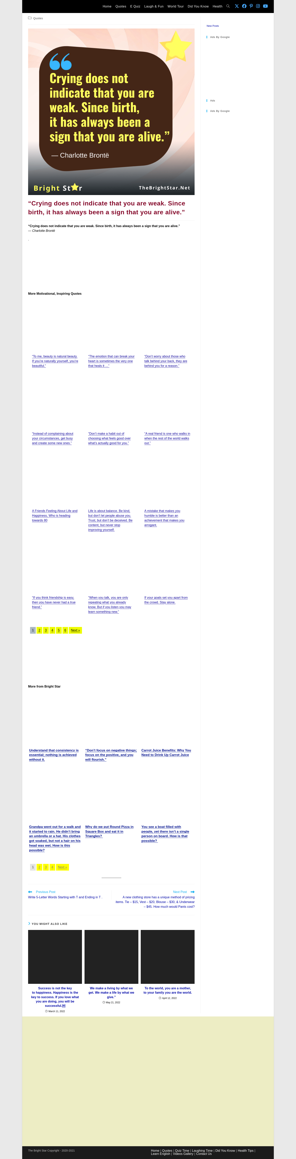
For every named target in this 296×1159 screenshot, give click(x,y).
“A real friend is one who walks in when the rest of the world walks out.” (167, 438)
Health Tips (246, 1150)
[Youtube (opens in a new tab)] (265, 6)
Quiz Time (182, 1150)
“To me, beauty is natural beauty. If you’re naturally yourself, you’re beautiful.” (55, 361)
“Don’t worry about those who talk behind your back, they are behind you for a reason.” (165, 361)
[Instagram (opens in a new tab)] (258, 6)
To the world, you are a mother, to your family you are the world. (167, 990)
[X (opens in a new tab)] (237, 6)
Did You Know (225, 1150)
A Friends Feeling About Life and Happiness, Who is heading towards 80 (54, 515)
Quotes (38, 18)
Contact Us (204, 1153)
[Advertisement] (111, 266)
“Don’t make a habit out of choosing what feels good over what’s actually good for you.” (109, 438)
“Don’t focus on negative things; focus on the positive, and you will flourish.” (111, 755)
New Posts (213, 25)
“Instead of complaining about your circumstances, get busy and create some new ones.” (52, 438)
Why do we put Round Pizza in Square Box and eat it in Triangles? (109, 831)
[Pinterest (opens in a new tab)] (251, 6)
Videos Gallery (183, 1153)
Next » (75, 630)
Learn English (160, 1153)
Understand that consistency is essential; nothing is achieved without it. (54, 755)
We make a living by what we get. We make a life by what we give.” (111, 993)
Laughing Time (202, 1150)
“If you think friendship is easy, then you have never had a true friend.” (54, 602)
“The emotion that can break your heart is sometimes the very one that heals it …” (111, 361)
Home (155, 1150)
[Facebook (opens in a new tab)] (244, 6)
